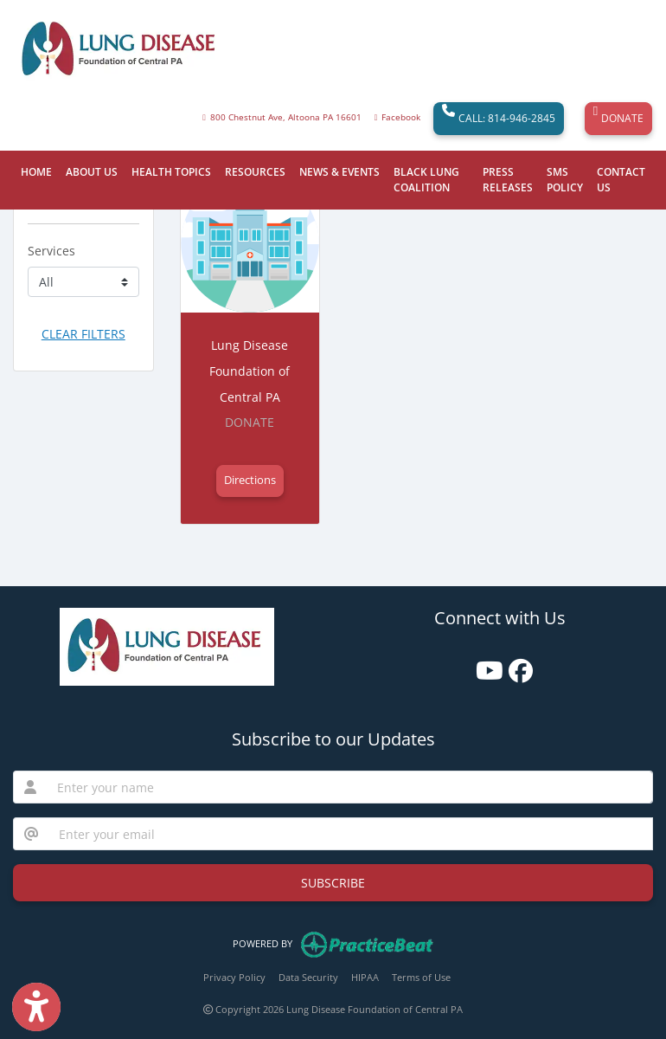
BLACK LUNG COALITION (426, 180)
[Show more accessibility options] (36, 1007)
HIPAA (365, 977)
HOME (36, 172)
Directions (250, 480)
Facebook (400, 117)
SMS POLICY (565, 180)
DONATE (618, 118)
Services (51, 250)
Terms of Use (421, 977)
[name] (350, 787)
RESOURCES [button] (255, 172)
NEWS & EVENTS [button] (339, 172)
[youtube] (483, 664)
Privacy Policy (234, 977)
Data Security (308, 977)
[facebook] (516, 664)
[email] (350, 833)
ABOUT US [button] (92, 172)
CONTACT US (621, 180)
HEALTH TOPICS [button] (171, 172)
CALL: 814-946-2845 (498, 118)
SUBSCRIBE (333, 882)
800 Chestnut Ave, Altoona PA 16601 (286, 117)
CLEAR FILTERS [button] (83, 334)
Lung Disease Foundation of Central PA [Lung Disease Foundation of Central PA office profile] (249, 371)
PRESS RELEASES (508, 180)
